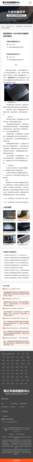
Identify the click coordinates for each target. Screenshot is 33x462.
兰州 (8, 373)
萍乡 (28, 360)
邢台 (12, 360)
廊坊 (12, 367)
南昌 (17, 377)
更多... (16, 64)
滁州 (3, 360)
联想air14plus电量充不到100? (11, 289)
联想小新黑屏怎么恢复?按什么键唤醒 (13, 232)
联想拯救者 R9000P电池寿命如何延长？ (14, 244)
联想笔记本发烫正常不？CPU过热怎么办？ (15, 255)
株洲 (28, 363)
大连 (12, 380)
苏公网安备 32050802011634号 (14, 429)
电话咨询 (16, 460)
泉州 (3, 380)
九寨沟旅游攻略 (20, 434)
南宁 (8, 380)
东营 (17, 363)
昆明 (12, 383)
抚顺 (3, 363)
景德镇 (28, 357)
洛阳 (8, 370)
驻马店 (23, 360)
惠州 (12, 377)
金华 (23, 380)
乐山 (17, 357)
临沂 (3, 373)
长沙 (17, 383)
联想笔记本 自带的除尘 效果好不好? (13, 309)
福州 (27, 380)
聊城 (8, 357)
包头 (8, 363)
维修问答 (12, 407)
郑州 (21, 383)
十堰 (3, 357)
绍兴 (21, 370)
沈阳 (8, 383)
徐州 (3, 377)
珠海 (17, 373)
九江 (3, 370)
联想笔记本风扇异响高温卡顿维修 (13, 267)
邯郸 (17, 367)
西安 (27, 354)
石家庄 (27, 377)
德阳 (12, 357)
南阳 (8, 360)
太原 (26, 373)
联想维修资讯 (5, 407)
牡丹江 (22, 357)
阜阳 (21, 367)
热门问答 (6, 286)
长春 (21, 377)
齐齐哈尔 (22, 363)
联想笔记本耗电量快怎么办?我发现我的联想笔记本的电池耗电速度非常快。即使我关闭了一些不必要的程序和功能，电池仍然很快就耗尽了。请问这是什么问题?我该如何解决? (16, 328)
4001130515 (12, 57)
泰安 (17, 370)
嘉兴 (8, 377)
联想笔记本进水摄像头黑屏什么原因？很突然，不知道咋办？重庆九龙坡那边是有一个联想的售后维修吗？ (16, 318)
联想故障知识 (10, 26)
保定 (21, 373)
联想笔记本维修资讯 (10, 252)
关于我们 (22, 407)
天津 (23, 354)
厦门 (3, 383)
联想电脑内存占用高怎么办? (11, 299)
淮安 (26, 383)
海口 (12, 363)
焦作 (8, 367)
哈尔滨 (18, 380)
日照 (12, 370)
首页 (2, 26)
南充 (3, 367)
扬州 (26, 367)
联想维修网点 (14, 403)
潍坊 (26, 370)
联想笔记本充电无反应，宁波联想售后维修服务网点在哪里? (16, 338)
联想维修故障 (23, 403)
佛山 (18, 354)
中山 (12, 373)
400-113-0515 (12, 44)
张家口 (18, 360)
